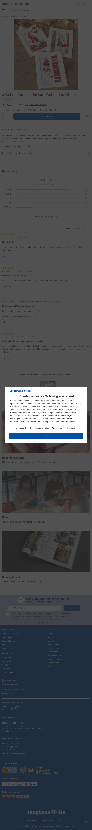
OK (46, 436)
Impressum (19, 428)
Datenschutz (71, 428)
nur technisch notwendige (38, 428)
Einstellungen (58, 428)
